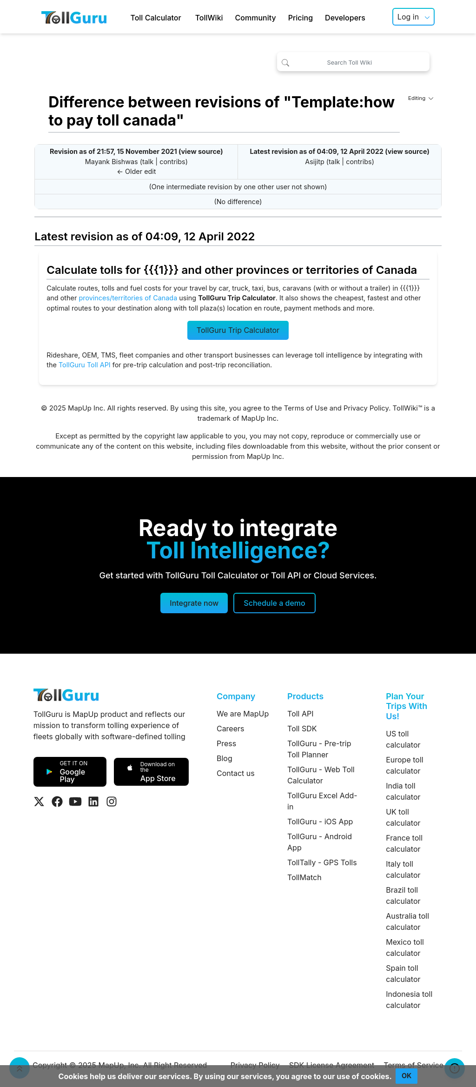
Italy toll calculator (403, 869)
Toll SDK (302, 728)
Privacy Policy (366, 408)
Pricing (300, 17)
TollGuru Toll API (85, 365)
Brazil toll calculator (403, 895)
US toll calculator (403, 739)
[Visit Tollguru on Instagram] (111, 801)
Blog (224, 758)
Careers (231, 728)
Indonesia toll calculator (409, 999)
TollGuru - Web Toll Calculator (321, 775)
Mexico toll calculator (405, 947)
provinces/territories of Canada (128, 298)
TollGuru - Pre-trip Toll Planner (319, 749)
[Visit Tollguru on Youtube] (75, 801)
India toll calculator (403, 791)
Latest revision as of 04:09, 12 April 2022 (316, 151)
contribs (172, 162)
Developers (345, 17)
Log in (408, 16)
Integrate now (194, 603)
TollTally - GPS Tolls (322, 862)
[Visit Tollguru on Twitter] (39, 801)
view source (200, 151)
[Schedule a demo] (274, 603)
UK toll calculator (403, 817)
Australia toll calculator (407, 921)
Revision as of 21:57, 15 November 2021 (113, 151)
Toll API (300, 713)
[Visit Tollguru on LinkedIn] (93, 801)
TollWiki (209, 17)
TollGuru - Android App (319, 842)
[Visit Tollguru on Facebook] (57, 801)
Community (255, 17)
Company (236, 696)
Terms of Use (306, 408)
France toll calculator (404, 843)
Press (226, 743)
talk (147, 162)
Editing (420, 98)
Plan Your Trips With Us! (406, 706)
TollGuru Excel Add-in (322, 801)
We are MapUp (243, 713)
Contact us (236, 773)
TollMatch (304, 877)
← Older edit (136, 171)
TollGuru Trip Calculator (238, 330)
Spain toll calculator (403, 973)
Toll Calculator (155, 17)
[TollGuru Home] (73, 17)
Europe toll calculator (404, 765)
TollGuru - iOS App (320, 821)
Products (305, 696)
